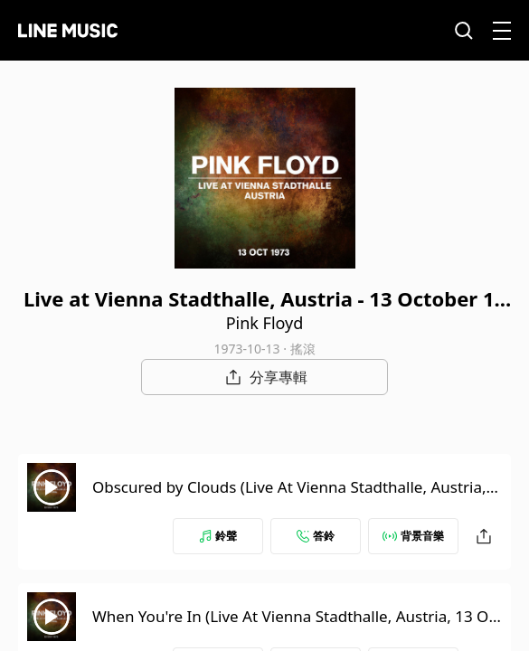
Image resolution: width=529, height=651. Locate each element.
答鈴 (316, 535)
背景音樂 (413, 535)
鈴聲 (218, 535)
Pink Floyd (265, 323)
